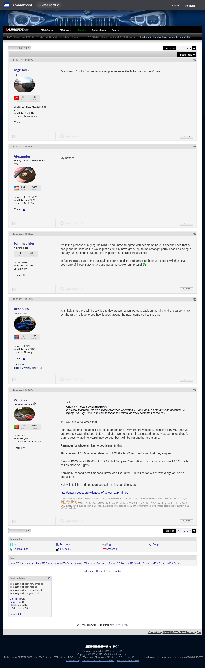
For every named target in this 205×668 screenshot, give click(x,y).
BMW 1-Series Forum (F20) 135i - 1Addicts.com (27, 37)
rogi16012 (21, 70)
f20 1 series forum (106, 563)
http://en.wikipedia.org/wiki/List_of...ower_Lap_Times (94, 492)
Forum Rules (16, 613)
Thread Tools (185, 54)
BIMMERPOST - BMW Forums (179, 632)
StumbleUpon (21, 548)
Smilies (13, 601)
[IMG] (13, 604)
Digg (108, 544)
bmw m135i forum (63, 563)
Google (156, 544)
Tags (12, 558)
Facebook (65, 544)
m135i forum (158, 563)
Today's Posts (99, 30)
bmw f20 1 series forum (22, 563)
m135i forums (174, 563)
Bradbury (21, 309)
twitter (17, 544)
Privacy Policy (73, 660)
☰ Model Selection (49, 5)
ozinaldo (20, 399)
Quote (186, 136)
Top (199, 632)
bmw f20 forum (44, 563)
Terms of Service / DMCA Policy (98, 660)
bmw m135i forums (84, 563)
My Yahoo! (111, 548)
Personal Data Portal (128, 660)
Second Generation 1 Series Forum (67, 37)
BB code (14, 598)
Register (190, 5)
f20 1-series (123, 563)
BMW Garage (47, 30)
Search (115, 30)
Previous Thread (94, 570)
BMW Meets (65, 30)
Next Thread (112, 570)
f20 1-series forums (140, 563)
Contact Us (154, 632)
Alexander (22, 156)
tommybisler (24, 243)
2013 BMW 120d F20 (25, 368)
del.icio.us (65, 548)
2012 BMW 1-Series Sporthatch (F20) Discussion (112, 37)
